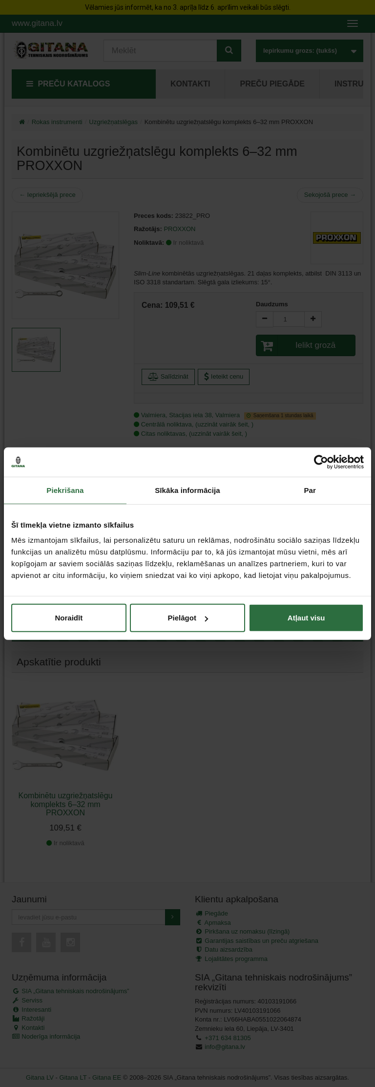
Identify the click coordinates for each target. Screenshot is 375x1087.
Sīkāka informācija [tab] (187, 490)
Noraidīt (69, 618)
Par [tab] (310, 490)
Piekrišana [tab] (64, 490)
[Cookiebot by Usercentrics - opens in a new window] (321, 461)
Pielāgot (188, 618)
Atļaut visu (306, 618)
